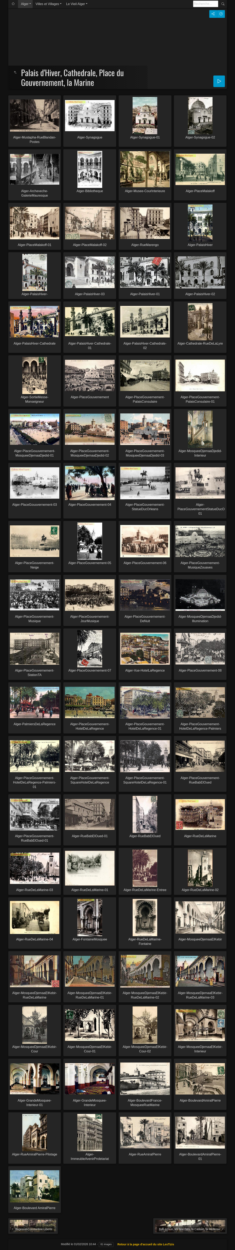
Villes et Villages (47, 4)
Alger (25, 4)
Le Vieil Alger (75, 4)
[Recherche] (205, 4)
